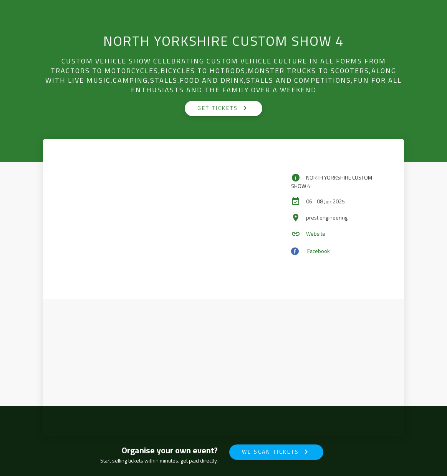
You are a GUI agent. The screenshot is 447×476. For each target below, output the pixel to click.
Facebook (318, 250)
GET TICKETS (223, 108)
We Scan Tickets (276, 451)
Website (315, 234)
